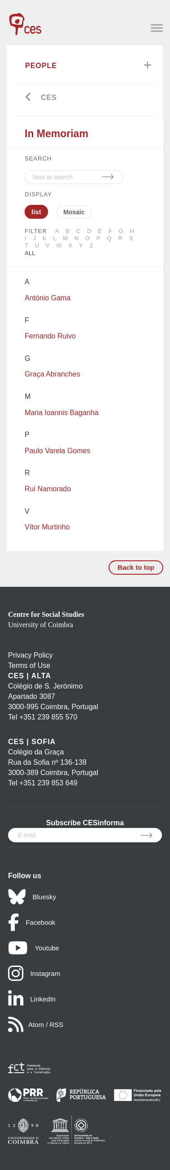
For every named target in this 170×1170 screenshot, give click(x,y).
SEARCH (38, 158)
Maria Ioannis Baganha (62, 412)
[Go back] (28, 98)
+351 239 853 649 (48, 783)
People (41, 65)
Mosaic (73, 212)
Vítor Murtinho (47, 527)
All (30, 253)
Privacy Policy (30, 655)
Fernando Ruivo (50, 336)
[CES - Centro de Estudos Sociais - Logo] (25, 19)
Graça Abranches (52, 374)
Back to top (136, 567)
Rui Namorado (48, 489)
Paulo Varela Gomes (57, 451)
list (36, 212)
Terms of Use (29, 665)
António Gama (47, 298)
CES (49, 97)
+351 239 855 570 (48, 717)
